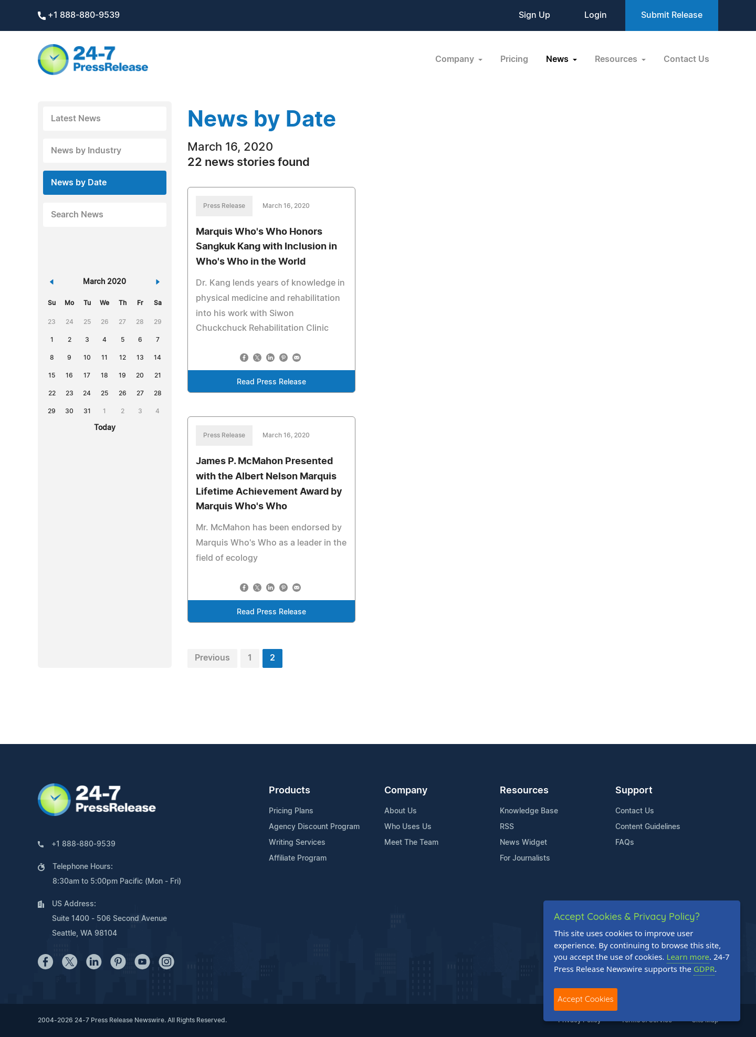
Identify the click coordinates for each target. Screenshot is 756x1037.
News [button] (558, 59)
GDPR (704, 968)
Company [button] (455, 59)
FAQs (624, 842)
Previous (212, 658)
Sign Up (534, 15)
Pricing (514, 59)
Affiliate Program (298, 858)
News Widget (523, 842)
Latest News (76, 118)
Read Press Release (271, 382)
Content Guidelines (647, 827)
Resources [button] (617, 59)
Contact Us (686, 59)
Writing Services (297, 842)
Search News (77, 215)
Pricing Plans (291, 811)
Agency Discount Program (314, 827)
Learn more (688, 956)
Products (289, 790)
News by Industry (86, 150)
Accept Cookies (586, 999)
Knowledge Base (529, 811)
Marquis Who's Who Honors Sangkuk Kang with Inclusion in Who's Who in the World (266, 247)
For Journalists (525, 858)
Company (405, 790)
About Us (400, 811)
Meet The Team (411, 842)
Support (634, 790)
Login (595, 15)
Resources (524, 790)
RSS (507, 827)
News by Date (79, 183)
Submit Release (671, 15)
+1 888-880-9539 (79, 15)
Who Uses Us (408, 827)
